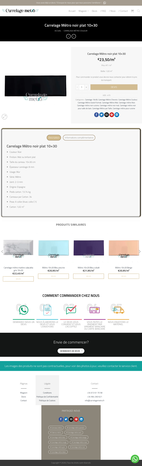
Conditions (47, 392)
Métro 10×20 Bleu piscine (53, 267)
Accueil (72, 11)
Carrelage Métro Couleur (75, 30)
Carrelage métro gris (58, 446)
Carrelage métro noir (78, 446)
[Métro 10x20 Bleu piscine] (53, 247)
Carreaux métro (57, 427)
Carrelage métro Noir (127, 102)
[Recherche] (138, 11)
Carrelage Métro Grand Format (89, 102)
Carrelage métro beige (79, 437)
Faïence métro (56, 432)
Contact (23, 399)
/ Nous (112, 11)
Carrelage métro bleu (58, 437)
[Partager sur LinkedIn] (116, 114)
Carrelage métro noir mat (109, 105)
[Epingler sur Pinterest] (111, 114)
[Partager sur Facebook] (96, 114)
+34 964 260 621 (94, 396)
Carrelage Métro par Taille (102, 108)
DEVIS (114, 87)
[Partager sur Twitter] (101, 114)
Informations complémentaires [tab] (78, 137)
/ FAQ (103, 11)
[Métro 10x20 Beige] (124, 247)
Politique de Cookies (47, 399)
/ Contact (123, 11)
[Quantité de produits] (82, 87)
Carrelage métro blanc (59, 451)
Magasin (84, 11)
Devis (94, 11)
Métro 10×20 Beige (123, 267)
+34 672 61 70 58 (94, 392)
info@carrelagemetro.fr (94, 399)
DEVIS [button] (18, 278)
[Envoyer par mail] (106, 114)
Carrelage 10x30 (91, 99)
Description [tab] (56, 137)
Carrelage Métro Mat (110, 102)
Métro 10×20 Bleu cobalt (89, 267)
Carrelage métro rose (80, 442)
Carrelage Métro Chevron (108, 99)
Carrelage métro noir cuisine (88, 105)
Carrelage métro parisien (76, 427)
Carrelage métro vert (74, 432)
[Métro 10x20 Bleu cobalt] (88, 247)
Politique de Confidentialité (47, 396)
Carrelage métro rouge (59, 442)
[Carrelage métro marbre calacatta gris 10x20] (18, 247)
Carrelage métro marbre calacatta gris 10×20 (18, 268)
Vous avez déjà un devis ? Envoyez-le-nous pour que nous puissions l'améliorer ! (71, 3)
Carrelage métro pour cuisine (124, 108)
